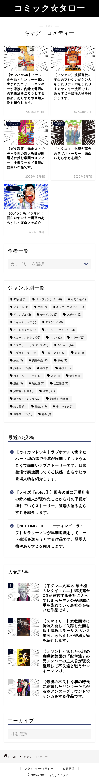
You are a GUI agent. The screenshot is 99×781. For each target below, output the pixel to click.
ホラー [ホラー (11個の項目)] (77, 337)
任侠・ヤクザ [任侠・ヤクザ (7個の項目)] (55, 352)
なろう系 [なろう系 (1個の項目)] (78, 299)
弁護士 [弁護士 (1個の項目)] (65, 368)
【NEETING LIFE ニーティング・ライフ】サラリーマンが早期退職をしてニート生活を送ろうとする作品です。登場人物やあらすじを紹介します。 (51, 536)
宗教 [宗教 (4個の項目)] (62, 360)
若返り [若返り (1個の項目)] (49, 391)
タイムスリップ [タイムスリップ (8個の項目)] (24, 322)
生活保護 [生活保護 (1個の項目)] (61, 383)
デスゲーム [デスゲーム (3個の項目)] (54, 322)
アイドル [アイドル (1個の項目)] (20, 307)
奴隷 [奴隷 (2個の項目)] (18, 360)
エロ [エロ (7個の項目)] (42, 307)
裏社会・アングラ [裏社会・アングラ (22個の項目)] (26, 398)
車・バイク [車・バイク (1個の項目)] (65, 406)
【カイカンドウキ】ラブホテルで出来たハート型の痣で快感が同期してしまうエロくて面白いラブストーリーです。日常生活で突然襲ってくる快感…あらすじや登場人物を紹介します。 (51, 465)
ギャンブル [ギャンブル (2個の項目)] (22, 314)
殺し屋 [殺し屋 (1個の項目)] (38, 383)
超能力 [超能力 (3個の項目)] (41, 406)
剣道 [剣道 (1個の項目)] (79, 352)
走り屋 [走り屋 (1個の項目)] (19, 406)
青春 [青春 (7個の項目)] (46, 414)
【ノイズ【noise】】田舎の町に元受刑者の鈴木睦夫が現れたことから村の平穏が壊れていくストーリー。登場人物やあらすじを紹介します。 (52, 502)
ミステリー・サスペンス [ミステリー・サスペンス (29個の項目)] (30, 345)
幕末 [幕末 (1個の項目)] (45, 368)
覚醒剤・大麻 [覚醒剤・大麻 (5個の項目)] (60, 398)
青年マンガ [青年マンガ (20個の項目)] (22, 414)
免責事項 (68, 768)
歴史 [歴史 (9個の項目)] (18, 383)
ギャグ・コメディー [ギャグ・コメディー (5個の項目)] (70, 307)
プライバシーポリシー (39, 768)
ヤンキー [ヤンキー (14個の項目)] (66, 345)
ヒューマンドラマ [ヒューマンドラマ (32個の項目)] (26, 337)
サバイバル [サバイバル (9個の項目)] (49, 314)
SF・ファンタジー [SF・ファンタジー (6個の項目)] (49, 299)
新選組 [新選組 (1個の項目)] (75, 375)
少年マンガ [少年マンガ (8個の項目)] (22, 368)
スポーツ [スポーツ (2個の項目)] (74, 314)
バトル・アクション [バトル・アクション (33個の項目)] (60, 329)
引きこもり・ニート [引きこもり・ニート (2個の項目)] (27, 375)
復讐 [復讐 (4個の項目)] (55, 375)
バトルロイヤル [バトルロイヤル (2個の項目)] (24, 329)
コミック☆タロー (49, 8)
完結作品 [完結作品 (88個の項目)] (40, 360)
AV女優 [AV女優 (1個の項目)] (19, 299)
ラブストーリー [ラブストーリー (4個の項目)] (24, 352)
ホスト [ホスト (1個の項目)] (56, 337)
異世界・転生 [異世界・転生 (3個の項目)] (23, 391)
